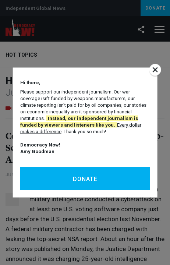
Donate (85, 179)
